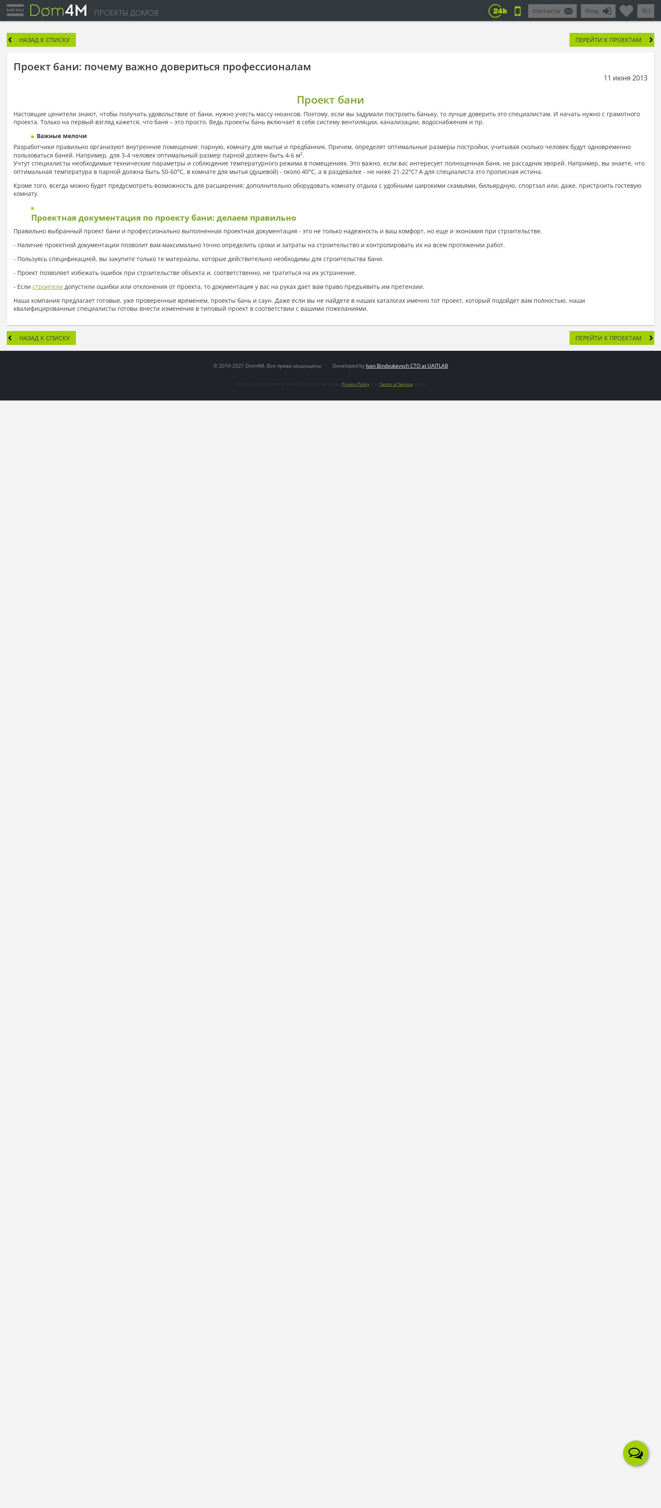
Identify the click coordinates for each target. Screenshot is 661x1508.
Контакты (546, 11)
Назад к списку (44, 40)
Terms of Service (396, 384)
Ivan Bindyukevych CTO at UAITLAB (407, 365)
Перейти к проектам (608, 40)
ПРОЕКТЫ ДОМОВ (126, 13)
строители (47, 287)
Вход (592, 11)
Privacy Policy (355, 384)
